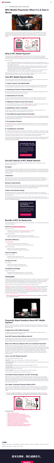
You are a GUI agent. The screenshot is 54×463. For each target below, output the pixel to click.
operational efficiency (14, 292)
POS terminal (30, 103)
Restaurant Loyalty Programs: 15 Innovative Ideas (17, 414)
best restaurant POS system (26, 286)
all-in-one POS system (32, 287)
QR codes (32, 386)
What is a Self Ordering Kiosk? (13, 412)
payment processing (37, 289)
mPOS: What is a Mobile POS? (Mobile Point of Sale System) (18, 425)
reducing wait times (26, 230)
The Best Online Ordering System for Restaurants (17, 419)
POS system (31, 116)
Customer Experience (19, 227)
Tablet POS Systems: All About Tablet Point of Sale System (18, 421)
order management (28, 289)
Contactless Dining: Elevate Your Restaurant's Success (18, 420)
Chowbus (8, 286)
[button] (51, 2)
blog (45, 393)
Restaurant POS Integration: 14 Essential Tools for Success (18, 415)
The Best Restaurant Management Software (16, 423)
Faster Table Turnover (9, 241)
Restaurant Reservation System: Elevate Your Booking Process (19, 416)
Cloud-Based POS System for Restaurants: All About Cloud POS (19, 424)
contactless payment (18, 56)
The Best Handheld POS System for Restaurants (16, 418)
